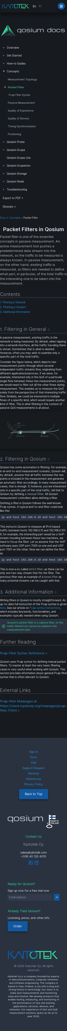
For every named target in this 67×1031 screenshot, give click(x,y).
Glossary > (9, 206)
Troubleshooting (17, 189)
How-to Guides (16, 63)
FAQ (33, 762)
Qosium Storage (17, 173)
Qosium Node (15, 181)
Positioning (14, 134)
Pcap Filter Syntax (19, 95)
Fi (40, 6)
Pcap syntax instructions (44, 608)
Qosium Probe (16, 142)
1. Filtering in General (12, 302)
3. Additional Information (15, 312)
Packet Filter (16, 87)
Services (33, 773)
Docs (3, 217)
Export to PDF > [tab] (13, 198)
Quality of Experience (21, 110)
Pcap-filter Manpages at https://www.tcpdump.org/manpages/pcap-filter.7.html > (33, 705)
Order (17, 926)
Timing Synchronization (22, 126)
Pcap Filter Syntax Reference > (23, 653)
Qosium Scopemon (18, 165)
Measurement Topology (22, 79)
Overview (13, 47)
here (3, 608)
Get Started (14, 55)
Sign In (33, 752)
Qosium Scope (16, 150)
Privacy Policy (33, 784)
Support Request (33, 768)
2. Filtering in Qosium (13, 307)
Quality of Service (18, 118)
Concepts (13, 71)
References (33, 779)
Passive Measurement (21, 102)
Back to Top (33, 794)
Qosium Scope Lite (19, 157)
